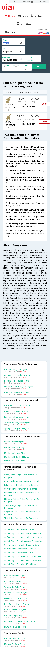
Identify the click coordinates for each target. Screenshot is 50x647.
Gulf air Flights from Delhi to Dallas (19, 552)
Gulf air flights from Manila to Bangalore (22, 489)
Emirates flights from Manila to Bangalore (23, 481)
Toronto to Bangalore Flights (17, 422)
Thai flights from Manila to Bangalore (21, 518)
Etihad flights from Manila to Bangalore (21, 485)
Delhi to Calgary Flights (14, 615)
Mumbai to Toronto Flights (16, 592)
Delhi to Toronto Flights (14, 575)
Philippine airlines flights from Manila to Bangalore (21, 500)
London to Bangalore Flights (16, 417)
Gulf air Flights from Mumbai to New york (22, 533)
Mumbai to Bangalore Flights (17, 375)
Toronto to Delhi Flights (14, 587)
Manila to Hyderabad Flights (16, 457)
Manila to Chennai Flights (15, 453)
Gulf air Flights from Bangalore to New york (23, 541)
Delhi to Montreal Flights (15, 609)
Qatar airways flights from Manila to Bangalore (20, 506)
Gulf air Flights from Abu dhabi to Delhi (21, 545)
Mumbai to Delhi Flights (14, 644)
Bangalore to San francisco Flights (19, 621)
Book (44, 104)
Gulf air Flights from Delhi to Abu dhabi (21, 548)
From (5, 40)
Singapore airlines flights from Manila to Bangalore (22, 512)
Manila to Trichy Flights (14, 460)
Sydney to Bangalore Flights (16, 428)
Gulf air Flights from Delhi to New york (21, 529)
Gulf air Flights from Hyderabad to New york (23, 537)
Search (38, 66)
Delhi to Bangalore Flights (15, 369)
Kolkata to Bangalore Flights (16, 381)
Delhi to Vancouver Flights (15, 581)
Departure (6, 57)
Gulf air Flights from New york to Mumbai (22, 556)
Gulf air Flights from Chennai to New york (22, 560)
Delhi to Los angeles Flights (16, 604)
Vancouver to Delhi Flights (15, 598)
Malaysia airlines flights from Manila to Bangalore (21, 493)
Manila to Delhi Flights (14, 441)
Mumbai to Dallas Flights (15, 627)
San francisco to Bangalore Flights (19, 405)
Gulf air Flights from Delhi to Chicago (20, 564)
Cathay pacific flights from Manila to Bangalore (20, 476)
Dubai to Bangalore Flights (16, 411)
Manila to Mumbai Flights (15, 447)
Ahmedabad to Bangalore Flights (18, 386)
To (4, 49)
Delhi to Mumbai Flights (14, 638)
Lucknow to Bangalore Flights (17, 392)
